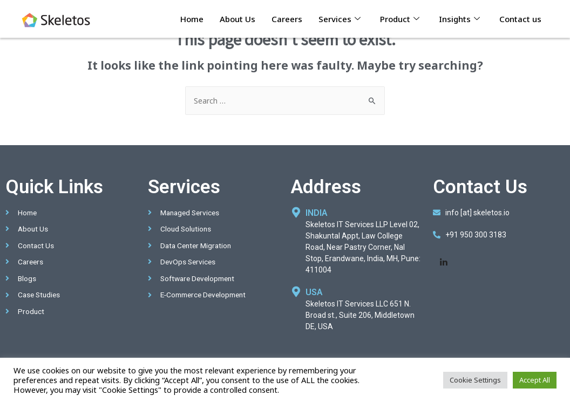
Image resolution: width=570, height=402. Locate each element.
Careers (287, 18)
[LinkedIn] (444, 262)
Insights (459, 19)
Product (399, 19)
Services (339, 19)
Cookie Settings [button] (475, 380)
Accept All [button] (534, 380)
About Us (237, 18)
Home (191, 18)
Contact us (520, 18)
